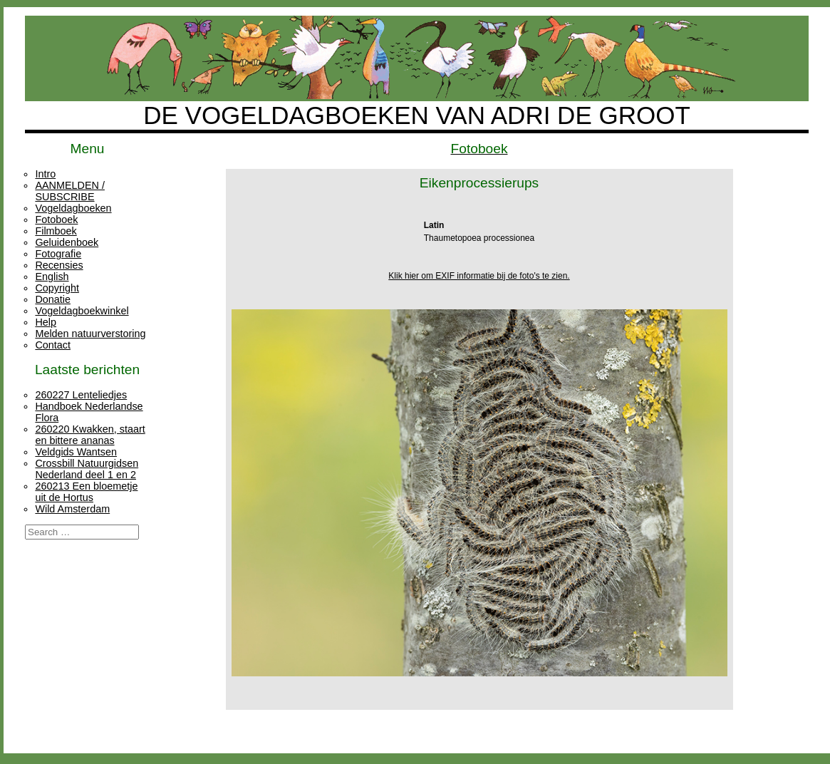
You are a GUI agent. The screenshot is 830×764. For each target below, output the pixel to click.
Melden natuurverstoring (90, 333)
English (51, 276)
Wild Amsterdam (72, 509)
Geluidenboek (66, 242)
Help (45, 322)
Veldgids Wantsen (76, 452)
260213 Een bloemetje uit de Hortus (86, 491)
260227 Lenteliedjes (81, 395)
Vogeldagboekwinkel (81, 310)
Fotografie (58, 253)
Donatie (53, 299)
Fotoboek (56, 219)
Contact (53, 345)
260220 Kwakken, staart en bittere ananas (90, 434)
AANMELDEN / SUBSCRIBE (70, 191)
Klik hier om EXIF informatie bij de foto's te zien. (478, 276)
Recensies (59, 265)
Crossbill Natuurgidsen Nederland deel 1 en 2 (86, 469)
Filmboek (55, 231)
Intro (45, 174)
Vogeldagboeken (73, 208)
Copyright (57, 288)
